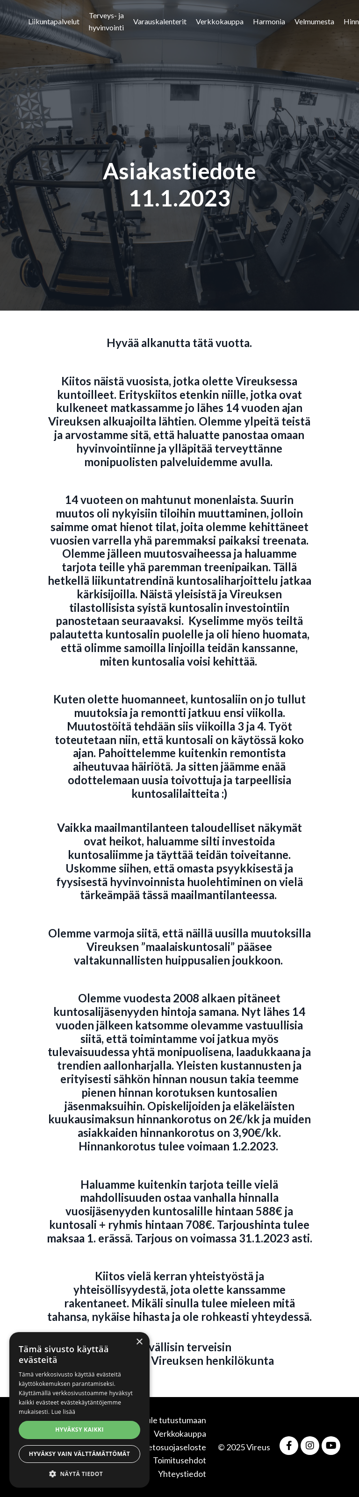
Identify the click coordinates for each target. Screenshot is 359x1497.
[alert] (79, 1410)
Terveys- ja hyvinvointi (106, 21)
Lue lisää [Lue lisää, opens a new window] (63, 1412)
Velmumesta (314, 21)
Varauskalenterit (160, 21)
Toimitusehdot (179, 1460)
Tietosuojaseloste (173, 1447)
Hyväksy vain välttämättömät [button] (79, 1454)
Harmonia (269, 21)
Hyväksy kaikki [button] (79, 1429)
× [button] (139, 1342)
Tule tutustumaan (173, 1420)
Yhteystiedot (182, 1474)
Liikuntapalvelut (53, 21)
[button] (79, 1473)
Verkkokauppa (220, 21)
